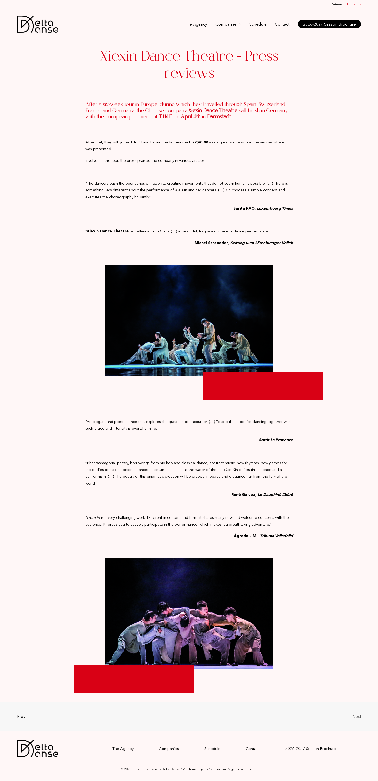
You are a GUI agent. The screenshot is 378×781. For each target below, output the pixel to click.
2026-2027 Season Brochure (310, 748)
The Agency (195, 24)
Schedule (258, 24)
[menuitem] (337, 4)
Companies (228, 24)
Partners (336, 4)
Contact (282, 24)
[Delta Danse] (38, 24)
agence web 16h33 (243, 769)
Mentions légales (195, 769)
